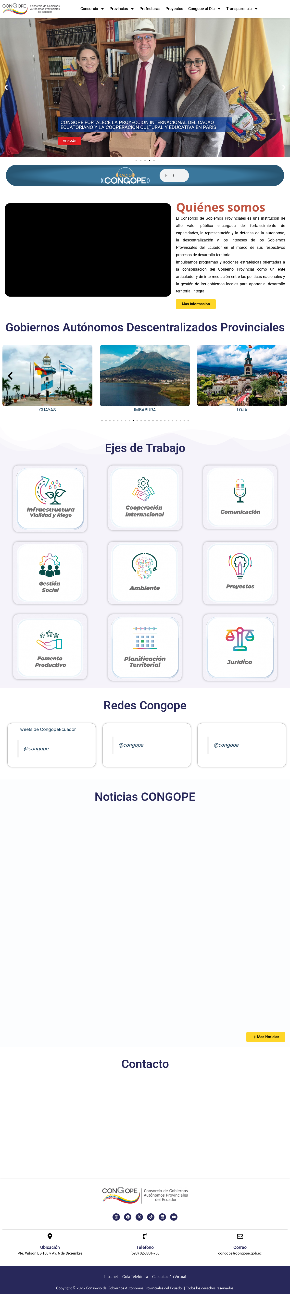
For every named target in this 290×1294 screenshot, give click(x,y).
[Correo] (240, 1236)
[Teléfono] (145, 1236)
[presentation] (10, 375)
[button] (6, 87)
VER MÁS (69, 141)
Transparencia (242, 9)
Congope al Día (204, 9)
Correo (240, 1247)
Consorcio (92, 9)
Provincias (122, 9)
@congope (36, 749)
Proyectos (174, 8)
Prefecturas (149, 8)
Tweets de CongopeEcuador (46, 729)
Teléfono (145, 1247)
